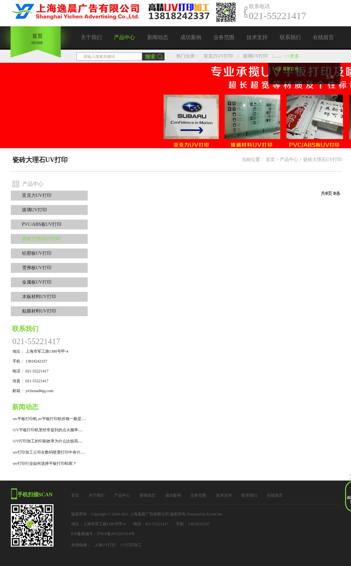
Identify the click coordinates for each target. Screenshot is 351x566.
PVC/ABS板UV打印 (42, 224)
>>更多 (292, 56)
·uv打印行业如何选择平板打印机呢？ (44, 463)
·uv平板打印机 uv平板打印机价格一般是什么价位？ (56, 418)
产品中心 (124, 37)
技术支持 (257, 37)
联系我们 (290, 37)
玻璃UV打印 (255, 56)
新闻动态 (157, 37)
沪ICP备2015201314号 (116, 533)
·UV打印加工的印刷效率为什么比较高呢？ (49, 441)
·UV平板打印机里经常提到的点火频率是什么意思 (55, 430)
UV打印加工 (131, 545)
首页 (270, 159)
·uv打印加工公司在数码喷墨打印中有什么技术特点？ (58, 452)
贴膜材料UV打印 (39, 311)
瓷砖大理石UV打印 (322, 159)
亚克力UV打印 (218, 56)
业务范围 (223, 37)
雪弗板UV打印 (37, 267)
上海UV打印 (105, 545)
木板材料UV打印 (39, 296)
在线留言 (323, 37)
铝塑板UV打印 (37, 253)
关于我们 (91, 37)
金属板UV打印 (37, 282)
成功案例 (190, 37)
